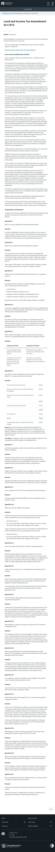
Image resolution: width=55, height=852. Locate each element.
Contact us (5, 826)
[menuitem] (13, 818)
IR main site (5, 822)
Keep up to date (32, 818)
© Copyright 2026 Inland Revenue (17, 837)
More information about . (20, 50)
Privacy (11, 835)
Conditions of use (13, 833)
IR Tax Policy (31, 822)
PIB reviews (5, 13)
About (3, 818)
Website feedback (33, 826)
